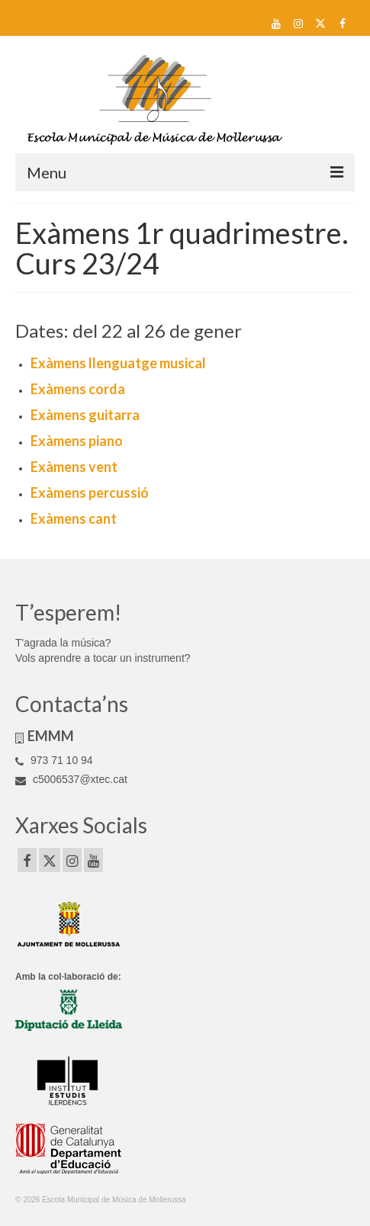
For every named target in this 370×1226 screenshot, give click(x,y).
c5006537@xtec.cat (71, 779)
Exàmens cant (74, 518)
